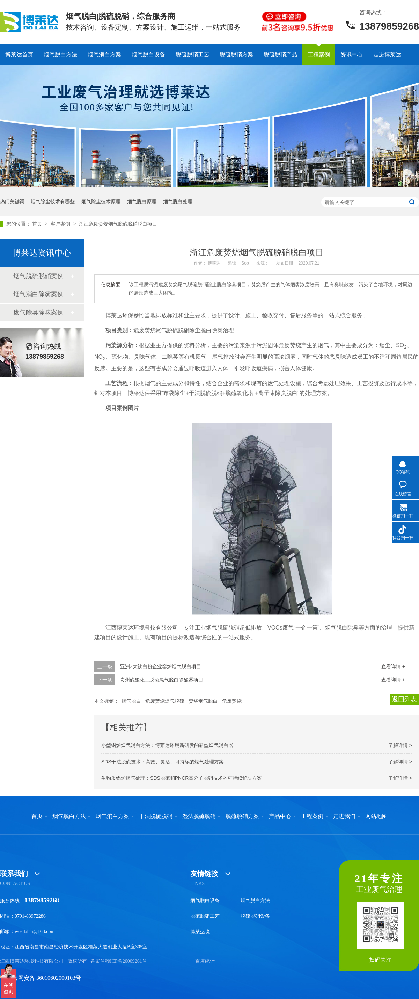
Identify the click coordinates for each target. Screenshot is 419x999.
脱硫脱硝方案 (236, 55)
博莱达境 (200, 932)
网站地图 (376, 816)
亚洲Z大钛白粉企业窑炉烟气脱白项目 (160, 666)
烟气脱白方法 (60, 55)
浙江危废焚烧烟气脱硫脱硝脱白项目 (118, 224)
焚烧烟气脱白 (203, 701)
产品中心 (280, 816)
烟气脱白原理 (141, 201)
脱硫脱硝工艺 (192, 55)
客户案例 (61, 224)
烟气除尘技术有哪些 (53, 201)
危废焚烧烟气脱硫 (164, 701)
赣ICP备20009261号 (126, 961)
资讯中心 (351, 55)
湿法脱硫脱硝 (199, 816)
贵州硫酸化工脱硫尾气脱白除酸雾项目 (161, 679)
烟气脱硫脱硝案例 (38, 276)
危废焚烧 (232, 701)
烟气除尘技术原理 (100, 201)
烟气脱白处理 (177, 201)
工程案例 (319, 55)
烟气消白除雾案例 (38, 294)
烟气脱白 (131, 701)
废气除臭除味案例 (38, 312)
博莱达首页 (19, 55)
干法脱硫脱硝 (155, 816)
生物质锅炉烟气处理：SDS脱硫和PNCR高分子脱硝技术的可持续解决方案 (181, 778)
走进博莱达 (387, 55)
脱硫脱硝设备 (255, 916)
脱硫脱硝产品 (280, 55)
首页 (37, 224)
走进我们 (344, 816)
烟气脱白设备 (148, 55)
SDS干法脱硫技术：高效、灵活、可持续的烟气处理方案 (162, 761)
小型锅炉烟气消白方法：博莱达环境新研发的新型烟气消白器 (167, 745)
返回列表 (404, 699)
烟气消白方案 (104, 55)
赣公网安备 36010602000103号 (40, 978)
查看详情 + (393, 666)
